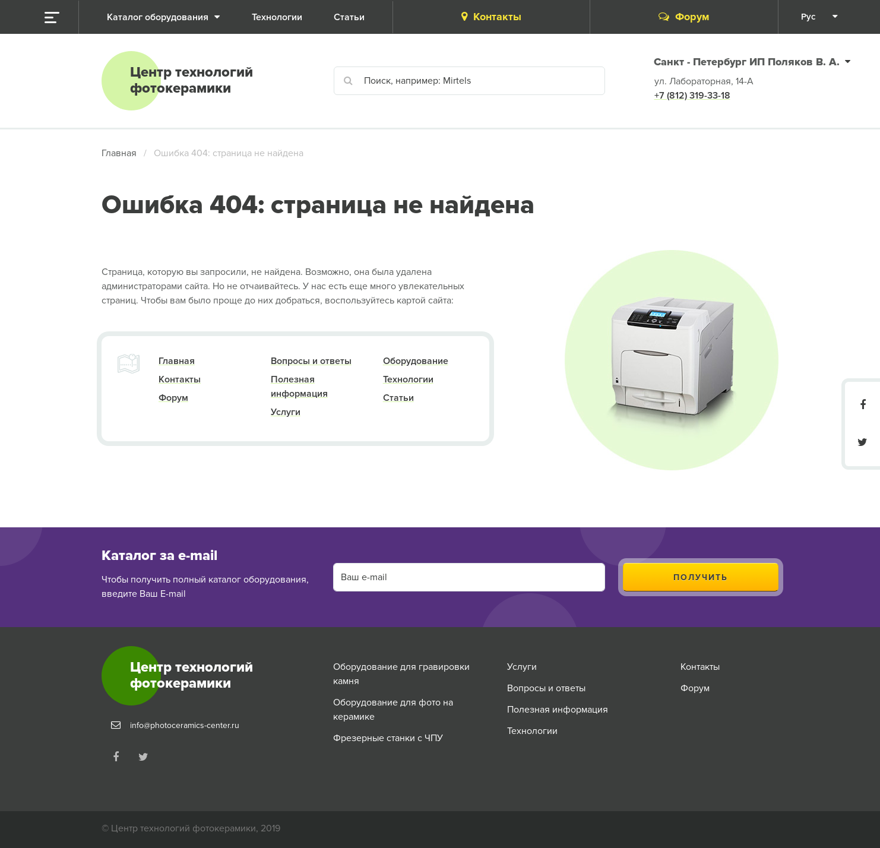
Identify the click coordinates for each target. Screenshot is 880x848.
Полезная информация (557, 710)
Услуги (285, 412)
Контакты (491, 16)
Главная (119, 153)
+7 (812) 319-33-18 (692, 96)
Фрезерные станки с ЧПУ (388, 738)
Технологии (408, 379)
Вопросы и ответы (311, 361)
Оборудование (415, 361)
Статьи (398, 398)
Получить (700, 577)
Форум (684, 16)
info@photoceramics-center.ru (184, 725)
